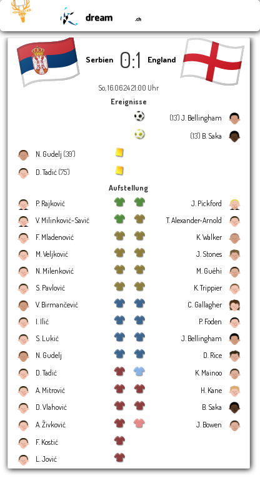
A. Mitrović (50, 390)
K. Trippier (208, 287)
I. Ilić (42, 321)
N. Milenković (55, 271)
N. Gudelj (49, 154)
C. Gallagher (205, 304)
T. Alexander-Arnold (194, 220)
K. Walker (209, 237)
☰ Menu (232, 15)
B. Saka (212, 136)
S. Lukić (47, 338)
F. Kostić (47, 442)
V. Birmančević (57, 304)
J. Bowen (209, 424)
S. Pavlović (50, 287)
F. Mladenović (55, 237)
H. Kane (211, 390)
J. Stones (209, 254)
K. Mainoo (208, 372)
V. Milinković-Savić (62, 220)
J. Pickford (206, 203)
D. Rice (212, 355)
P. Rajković (50, 203)
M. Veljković (52, 254)
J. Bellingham (201, 117)
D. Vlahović (51, 407)
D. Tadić (46, 172)
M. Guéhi (209, 271)
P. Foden (210, 321)
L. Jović (46, 459)
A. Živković (51, 424)
